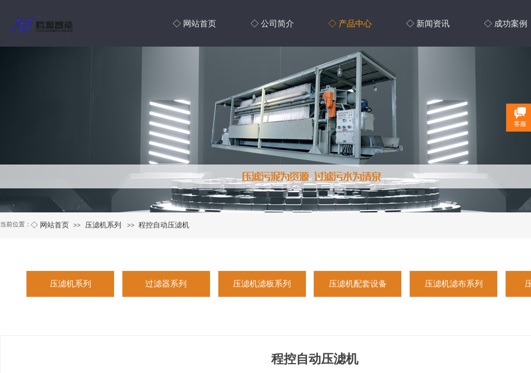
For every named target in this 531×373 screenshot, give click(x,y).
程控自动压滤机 (163, 225)
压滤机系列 (103, 225)
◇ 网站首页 (50, 225)
